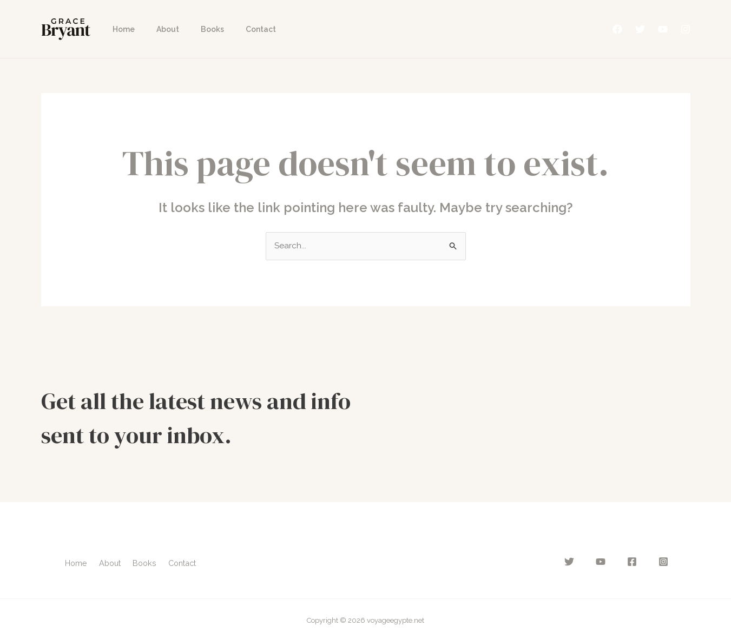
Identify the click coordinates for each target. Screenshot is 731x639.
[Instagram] (685, 29)
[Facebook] (617, 29)
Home (120, 29)
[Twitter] (640, 29)
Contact (238, 29)
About (158, 29)
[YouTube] (663, 29)
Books (196, 29)
